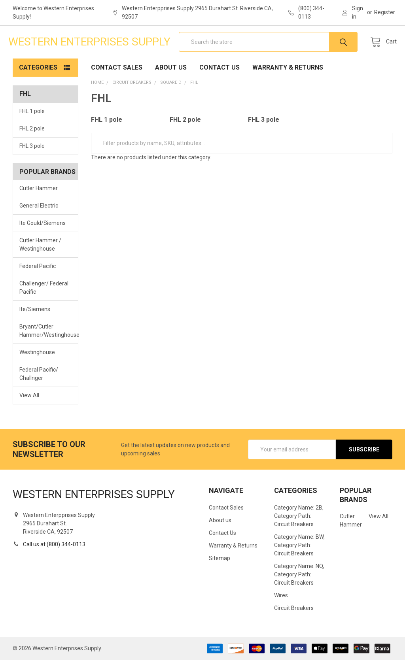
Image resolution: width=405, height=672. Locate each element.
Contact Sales (116, 79)
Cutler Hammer (38, 201)
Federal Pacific (37, 279)
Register (384, 12)
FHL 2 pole (32, 141)
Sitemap (219, 570)
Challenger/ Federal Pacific (43, 300)
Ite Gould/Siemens (42, 235)
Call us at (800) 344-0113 (54, 556)
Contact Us (219, 79)
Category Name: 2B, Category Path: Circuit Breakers (299, 528)
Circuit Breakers (294, 620)
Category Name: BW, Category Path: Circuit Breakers (299, 557)
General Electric (38, 218)
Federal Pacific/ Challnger (38, 386)
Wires (281, 607)
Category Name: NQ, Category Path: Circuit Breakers (299, 586)
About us (171, 79)
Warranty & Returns (287, 79)
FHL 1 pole (32, 123)
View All (29, 407)
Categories (38, 79)
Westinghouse (37, 364)
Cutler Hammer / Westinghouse (40, 257)
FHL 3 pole (32, 158)
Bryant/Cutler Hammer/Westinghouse (45, 343)
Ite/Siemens (34, 322)
